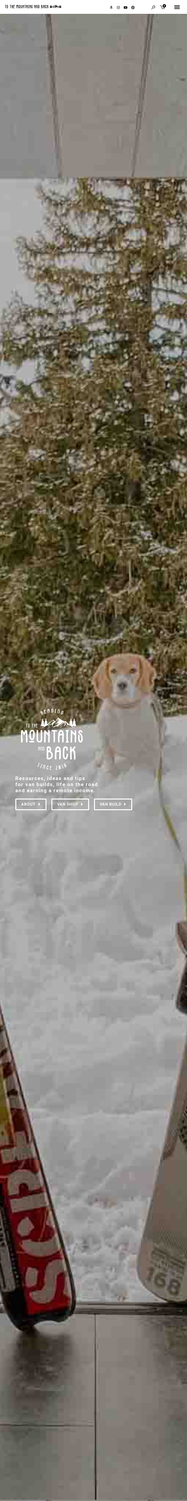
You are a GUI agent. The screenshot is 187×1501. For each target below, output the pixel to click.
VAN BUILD (113, 804)
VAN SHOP (70, 804)
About (31, 804)
